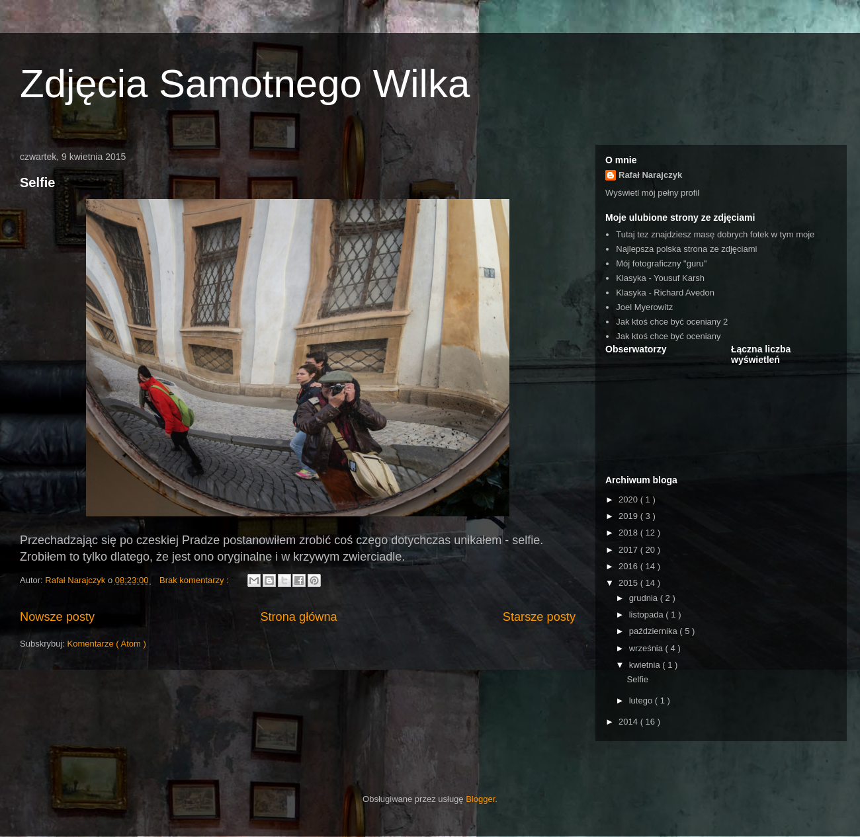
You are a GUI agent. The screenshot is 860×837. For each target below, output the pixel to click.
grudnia (644, 598)
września (647, 648)
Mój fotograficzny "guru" (661, 263)
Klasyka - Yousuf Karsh (660, 278)
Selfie (37, 182)
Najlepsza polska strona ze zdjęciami (686, 249)
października (654, 631)
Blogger (480, 799)
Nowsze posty (57, 616)
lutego (642, 700)
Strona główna (298, 616)
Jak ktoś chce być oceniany (668, 336)
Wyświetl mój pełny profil (652, 193)
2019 (629, 516)
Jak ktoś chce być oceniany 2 (672, 322)
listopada (647, 614)
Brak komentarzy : (195, 580)
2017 (629, 550)
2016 (629, 566)
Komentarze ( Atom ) (106, 644)
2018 (629, 533)
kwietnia (646, 665)
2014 (629, 722)
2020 (629, 499)
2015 (629, 583)
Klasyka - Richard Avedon (665, 293)
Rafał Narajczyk (650, 175)
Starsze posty (539, 616)
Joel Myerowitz (644, 307)
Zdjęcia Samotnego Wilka (245, 83)
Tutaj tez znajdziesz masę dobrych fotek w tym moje (715, 234)
